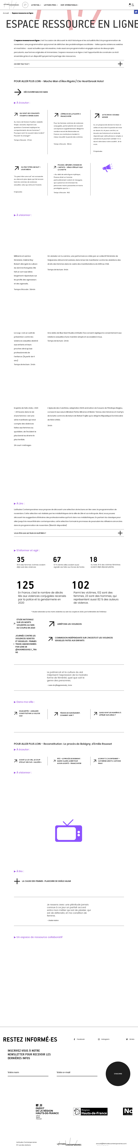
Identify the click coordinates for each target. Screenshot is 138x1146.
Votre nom (13, 1072)
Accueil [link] (6, 13)
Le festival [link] (35, 5)
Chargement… (45, 972)
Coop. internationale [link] (69, 5)
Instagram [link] (103, 1039)
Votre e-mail (63, 1072)
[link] (136, 12)
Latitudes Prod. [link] (50, 5)
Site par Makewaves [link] (78, 1138)
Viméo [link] (130, 1039)
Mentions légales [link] (58, 1138)
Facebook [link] (78, 1039)
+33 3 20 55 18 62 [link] (102, 1128)
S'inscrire (118, 1074)
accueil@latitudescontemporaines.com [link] (111, 1125)
